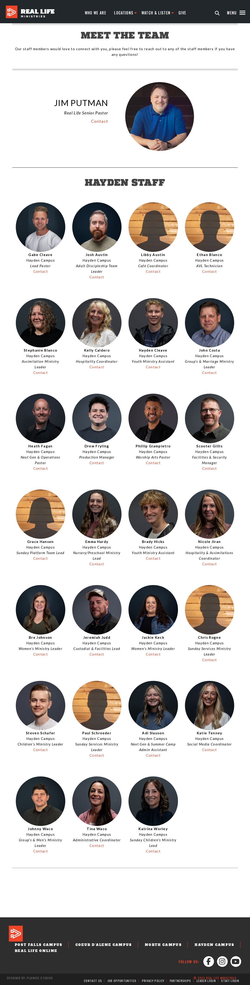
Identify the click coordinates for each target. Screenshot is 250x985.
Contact (99, 121)
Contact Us (93, 981)
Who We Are (95, 13)
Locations (123, 13)
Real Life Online (36, 950)
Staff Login (230, 981)
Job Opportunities (122, 981)
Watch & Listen (156, 13)
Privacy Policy (153, 981)
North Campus (163, 944)
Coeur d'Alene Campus (103, 944)
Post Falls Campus (38, 944)
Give (182, 13)
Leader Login (206, 981)
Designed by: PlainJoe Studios (30, 978)
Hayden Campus (214, 944)
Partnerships (180, 981)
